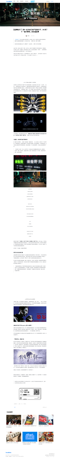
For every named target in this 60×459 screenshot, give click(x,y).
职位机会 (26, 1)
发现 (17, 1)
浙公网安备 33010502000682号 (49, 455)
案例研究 (21, 1)
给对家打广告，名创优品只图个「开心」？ (46, 425)
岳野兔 (28, 35)
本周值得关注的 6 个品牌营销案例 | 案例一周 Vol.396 (46, 443)
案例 (19, 403)
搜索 (48, 1)
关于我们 (7, 456)
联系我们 (10, 456)
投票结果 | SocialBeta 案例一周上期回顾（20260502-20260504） (29, 443)
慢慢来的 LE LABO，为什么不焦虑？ (12, 442)
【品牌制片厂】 (17, 39)
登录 (52, 1)
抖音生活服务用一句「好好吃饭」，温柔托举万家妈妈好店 (13, 426)
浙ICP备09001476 (51, 453)
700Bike (25, 403)
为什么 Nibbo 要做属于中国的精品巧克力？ (29, 425)
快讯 (14, 1)
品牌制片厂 (15, 403)
